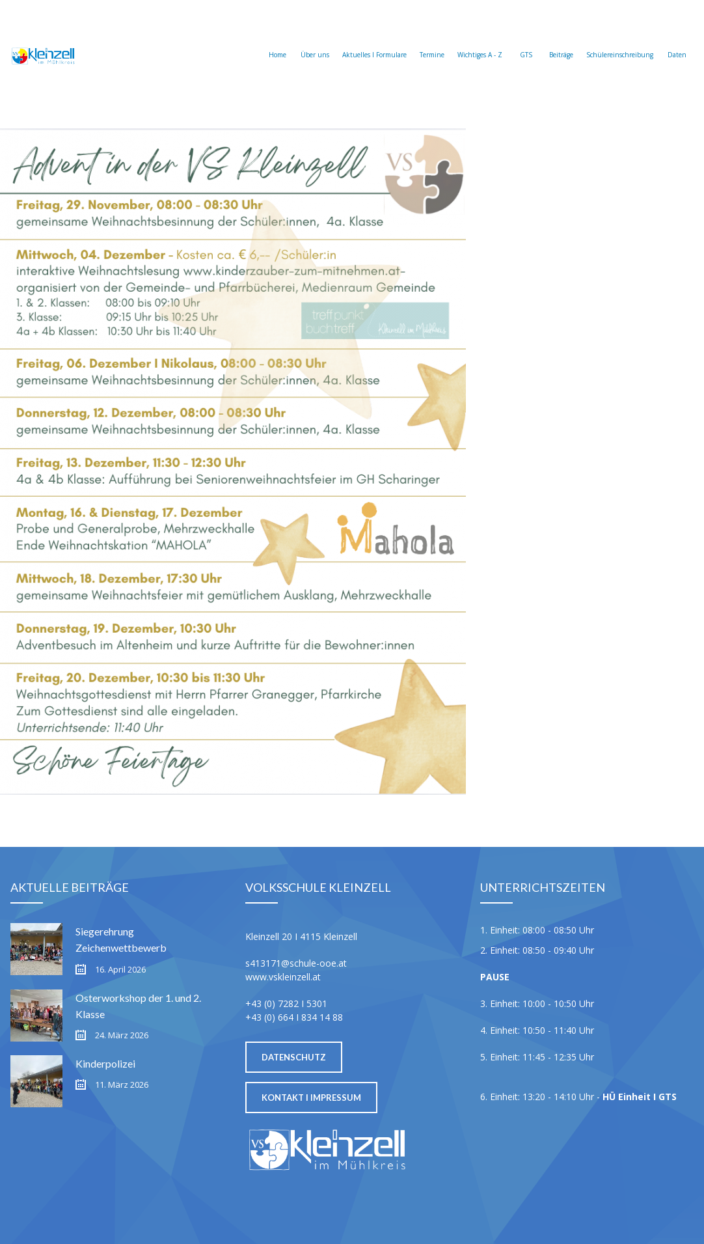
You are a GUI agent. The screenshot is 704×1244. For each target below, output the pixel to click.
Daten (676, 39)
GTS (525, 39)
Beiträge (561, 39)
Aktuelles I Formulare (374, 39)
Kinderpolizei (105, 1063)
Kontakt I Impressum (311, 1097)
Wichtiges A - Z (479, 39)
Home (277, 39)
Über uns (315, 39)
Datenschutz (294, 1057)
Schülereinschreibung (619, 39)
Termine (432, 39)
